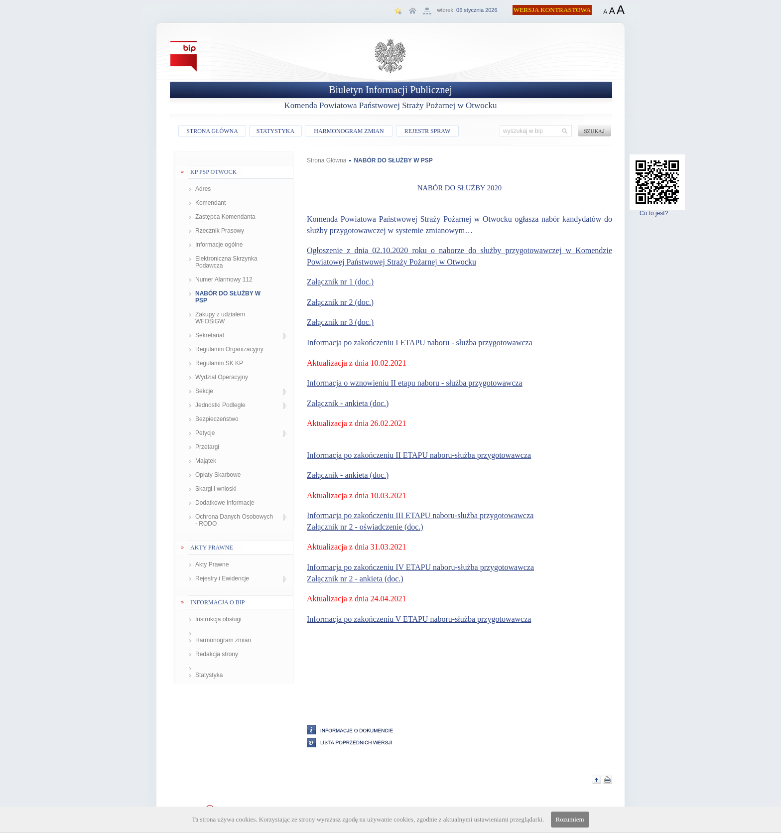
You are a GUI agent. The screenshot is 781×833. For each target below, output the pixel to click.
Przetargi (207, 446)
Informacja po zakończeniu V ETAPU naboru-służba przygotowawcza (419, 619)
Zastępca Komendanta (225, 216)
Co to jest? (657, 210)
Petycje (205, 432)
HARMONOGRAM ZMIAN (349, 131)
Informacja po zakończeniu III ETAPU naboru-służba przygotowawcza (420, 515)
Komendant (210, 202)
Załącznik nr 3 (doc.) (340, 322)
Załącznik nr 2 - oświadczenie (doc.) (365, 527)
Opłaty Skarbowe (218, 474)
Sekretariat (209, 335)
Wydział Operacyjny (221, 377)
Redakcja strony (216, 654)
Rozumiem (570, 819)
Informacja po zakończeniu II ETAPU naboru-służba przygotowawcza (419, 455)
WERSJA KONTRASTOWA (552, 9)
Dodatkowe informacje (225, 502)
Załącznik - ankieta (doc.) (348, 403)
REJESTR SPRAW (427, 131)
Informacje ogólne (219, 244)
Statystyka (209, 675)
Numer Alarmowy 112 (224, 279)
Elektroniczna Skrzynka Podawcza (226, 262)
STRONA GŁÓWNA (212, 131)
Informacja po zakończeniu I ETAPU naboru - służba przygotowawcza (419, 342)
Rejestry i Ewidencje (222, 578)
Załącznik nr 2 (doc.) (340, 302)
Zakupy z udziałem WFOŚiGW (220, 318)
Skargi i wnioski (216, 488)
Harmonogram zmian (223, 640)
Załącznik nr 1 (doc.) (340, 282)
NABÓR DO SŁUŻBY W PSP (227, 297)
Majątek (205, 460)
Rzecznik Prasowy (219, 230)
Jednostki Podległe (220, 405)
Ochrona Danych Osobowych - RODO (234, 520)
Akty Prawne (212, 564)
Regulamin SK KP (219, 363)
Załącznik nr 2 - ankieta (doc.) (355, 578)
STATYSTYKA (275, 131)
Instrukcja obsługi (218, 619)
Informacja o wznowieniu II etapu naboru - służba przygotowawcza (414, 383)
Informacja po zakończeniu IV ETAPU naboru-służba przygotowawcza (420, 567)
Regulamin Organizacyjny (229, 349)
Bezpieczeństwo (217, 419)
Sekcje (204, 391)
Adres (203, 188)
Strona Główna (326, 160)
